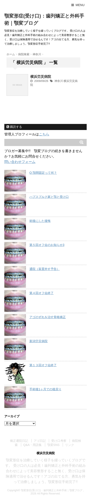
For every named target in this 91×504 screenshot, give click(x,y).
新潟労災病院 (38, 341)
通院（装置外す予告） (44, 269)
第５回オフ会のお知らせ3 (46, 245)
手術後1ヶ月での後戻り (45, 389)
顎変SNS (53, 445)
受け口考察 (58, 440)
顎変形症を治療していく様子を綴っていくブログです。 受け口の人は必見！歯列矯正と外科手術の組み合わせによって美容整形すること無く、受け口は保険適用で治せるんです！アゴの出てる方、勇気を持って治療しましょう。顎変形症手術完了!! (45, 471)
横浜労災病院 (40, 76)
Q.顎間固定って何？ (43, 172)
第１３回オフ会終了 (43, 365)
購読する (14, 126)
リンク (69, 445)
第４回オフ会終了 (41, 293)
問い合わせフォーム (19, 162)
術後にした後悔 (40, 221)
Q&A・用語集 (32, 445)
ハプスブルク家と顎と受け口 (49, 196)
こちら (44, 134)
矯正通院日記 (19, 440)
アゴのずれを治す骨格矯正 (47, 317)
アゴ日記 (40, 440)
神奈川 (58, 81)
